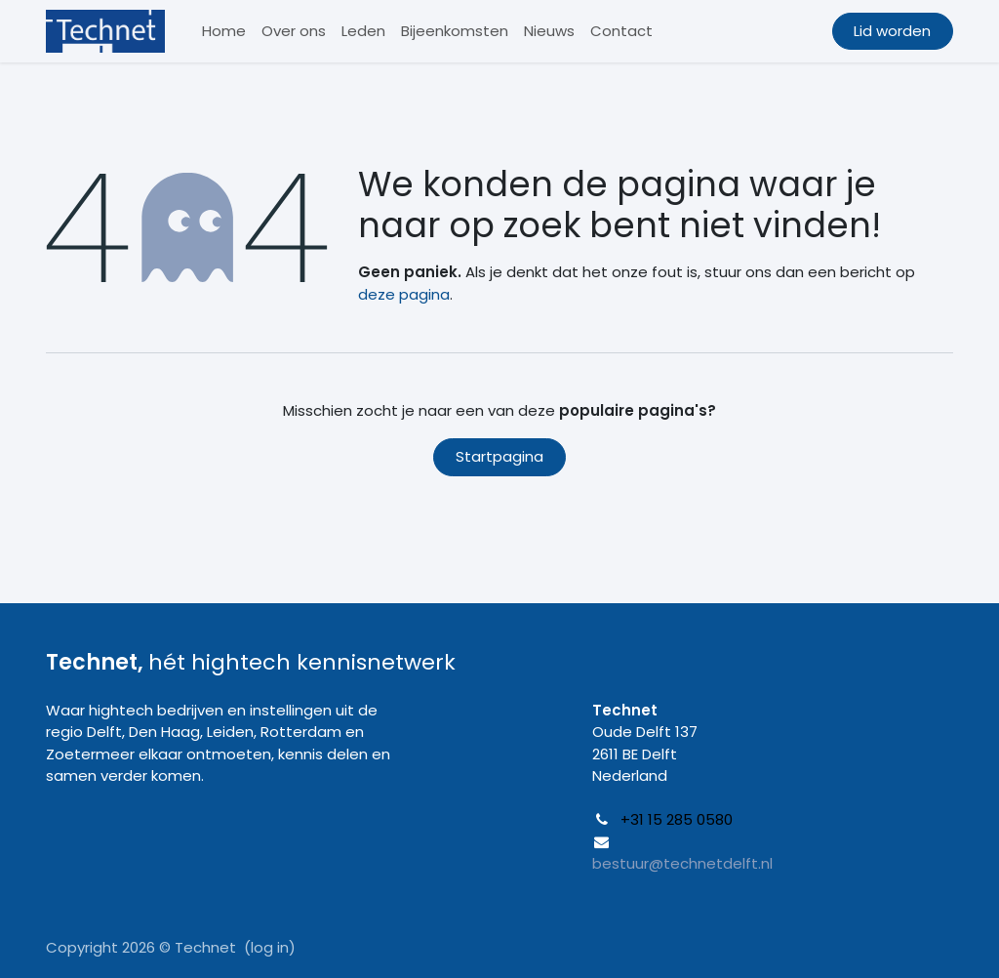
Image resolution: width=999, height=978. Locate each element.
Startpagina (499, 456)
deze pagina (404, 294)
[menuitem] (224, 32)
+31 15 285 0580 (676, 819)
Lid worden (892, 30)
